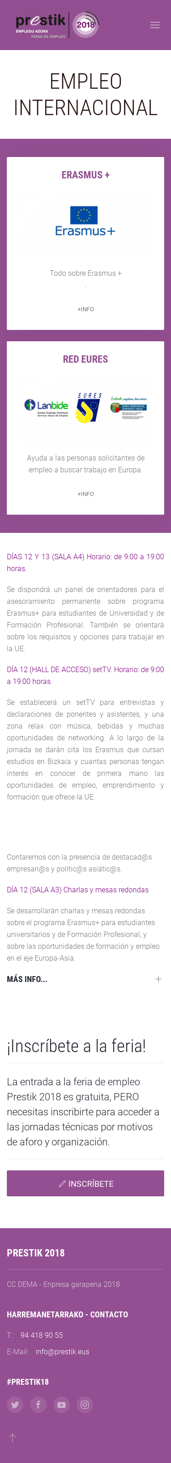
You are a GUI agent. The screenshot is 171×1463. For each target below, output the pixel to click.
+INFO (86, 309)
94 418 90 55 (42, 1335)
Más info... (27, 979)
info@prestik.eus (62, 1351)
